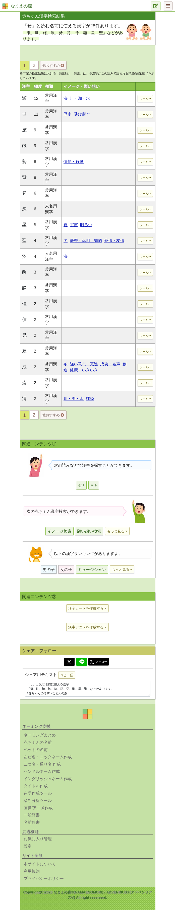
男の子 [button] (49, 569)
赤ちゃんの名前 (38, 742)
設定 (28, 846)
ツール (144, 99)
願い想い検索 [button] (89, 531)
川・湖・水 (80, 98)
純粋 (90, 398)
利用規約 (32, 871)
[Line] (81, 662)
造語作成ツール (38, 793)
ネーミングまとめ (40, 735)
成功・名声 (110, 364)
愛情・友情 (114, 240)
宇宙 (74, 225)
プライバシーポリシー (44, 878)
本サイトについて (40, 864)
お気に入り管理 (38, 839)
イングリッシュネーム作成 (48, 779)
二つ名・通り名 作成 (42, 764)
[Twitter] (69, 662)
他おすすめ (53, 65)
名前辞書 (32, 822)
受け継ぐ (82, 114)
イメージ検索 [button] (59, 531)
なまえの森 (21, 6)
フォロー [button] (98, 662)
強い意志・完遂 (84, 364)
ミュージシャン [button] (92, 569)
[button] (81, 485)
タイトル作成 (36, 786)
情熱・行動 (74, 161)
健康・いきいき (84, 370)
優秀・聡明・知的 (86, 240)
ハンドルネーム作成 (42, 771)
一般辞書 (32, 815)
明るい (86, 225)
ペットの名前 (36, 750)
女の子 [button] (66, 569)
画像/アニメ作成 (38, 808)
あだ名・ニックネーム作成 (48, 757)
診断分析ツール (38, 800)
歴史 (68, 114)
